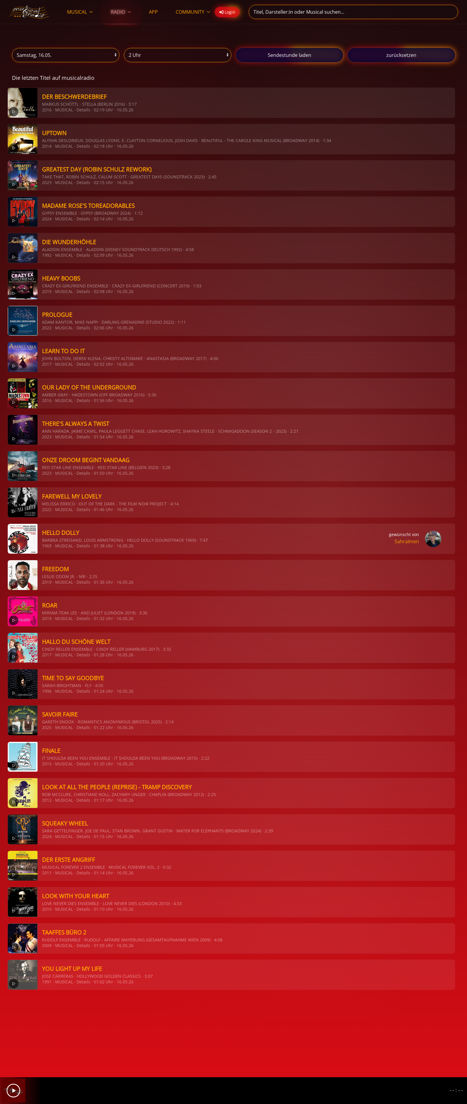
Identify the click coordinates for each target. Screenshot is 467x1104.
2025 (47, 727)
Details (83, 110)
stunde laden (289, 55)
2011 (47, 873)
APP (153, 12)
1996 (47, 691)
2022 (47, 328)
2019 (47, 291)
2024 (47, 219)
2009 (47, 945)
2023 (47, 182)
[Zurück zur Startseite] (29, 12)
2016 (47, 110)
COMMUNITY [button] (193, 12)
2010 (47, 909)
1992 (47, 255)
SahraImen (407, 541)
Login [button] (227, 12)
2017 (47, 364)
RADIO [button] (121, 12)
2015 (47, 764)
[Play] (13, 1091)
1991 (47, 982)
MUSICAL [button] (80, 12)
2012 (47, 800)
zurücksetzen (401, 55)
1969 (47, 546)
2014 (47, 146)
